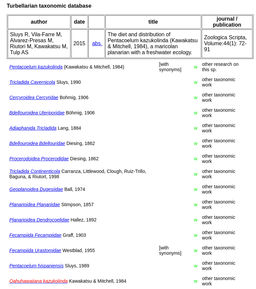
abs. (97, 43)
